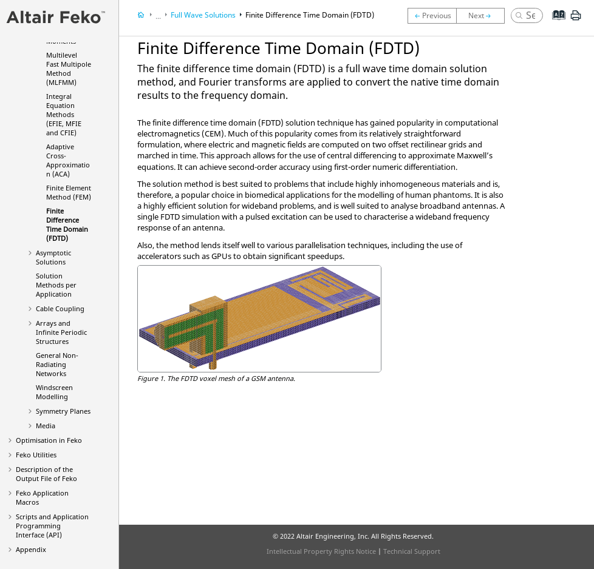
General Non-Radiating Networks (57, 364)
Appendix (31, 549)
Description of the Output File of (46, 474)
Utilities (36, 454)
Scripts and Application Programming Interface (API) (52, 525)
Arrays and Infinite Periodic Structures (61, 332)
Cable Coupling (60, 308)
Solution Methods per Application (56, 284)
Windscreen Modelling (54, 392)
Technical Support (411, 551)
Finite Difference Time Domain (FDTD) (67, 224)
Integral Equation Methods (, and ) (63, 114)
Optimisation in (49, 440)
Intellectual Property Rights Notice (321, 551)
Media (45, 425)
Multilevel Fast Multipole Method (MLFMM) (68, 68)
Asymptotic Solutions (53, 257)
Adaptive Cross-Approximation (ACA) (68, 160)
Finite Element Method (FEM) (68, 192)
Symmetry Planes (63, 411)
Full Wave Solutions (203, 15)
